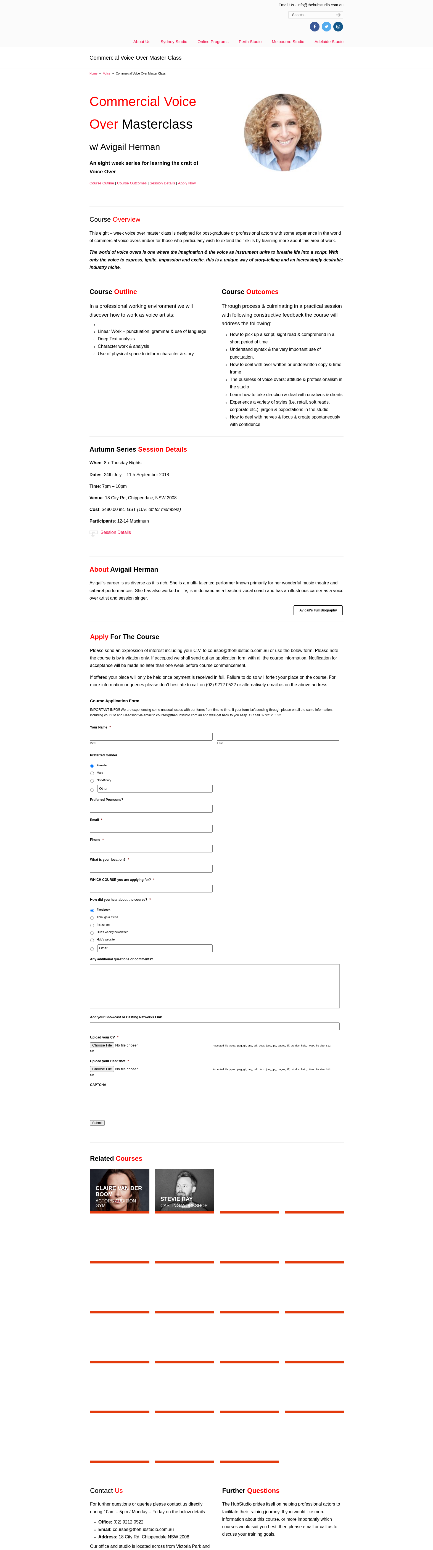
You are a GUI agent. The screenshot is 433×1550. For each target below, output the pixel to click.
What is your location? (109, 860)
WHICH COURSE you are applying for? (122, 880)
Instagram (103, 924)
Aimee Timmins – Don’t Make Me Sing (148, 1479)
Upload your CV (104, 1037)
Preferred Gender (103, 755)
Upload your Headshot (109, 1061)
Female (102, 765)
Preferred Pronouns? (106, 800)
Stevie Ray (176, 1199)
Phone (97, 840)
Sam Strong (244, 1189)
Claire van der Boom (119, 1191)
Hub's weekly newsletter (112, 932)
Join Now (323, 1438)
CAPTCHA (98, 1085)
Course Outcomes (132, 183)
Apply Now (187, 183)
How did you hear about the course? (120, 900)
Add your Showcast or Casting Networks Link (126, 1017)
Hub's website (106, 939)
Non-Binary (104, 780)
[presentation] (132, 1100)
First (93, 742)
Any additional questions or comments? (121, 959)
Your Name (100, 727)
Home (93, 73)
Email (96, 820)
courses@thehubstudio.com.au (238, 650)
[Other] (154, 789)
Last (220, 742)
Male (100, 772)
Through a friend (107, 917)
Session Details (162, 183)
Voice (106, 73)
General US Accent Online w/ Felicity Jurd (151, 1507)
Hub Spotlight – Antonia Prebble (142, 1536)
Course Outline (101, 183)
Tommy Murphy (313, 1194)
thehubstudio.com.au (137, 21)
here (180, 1326)
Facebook (103, 909)
